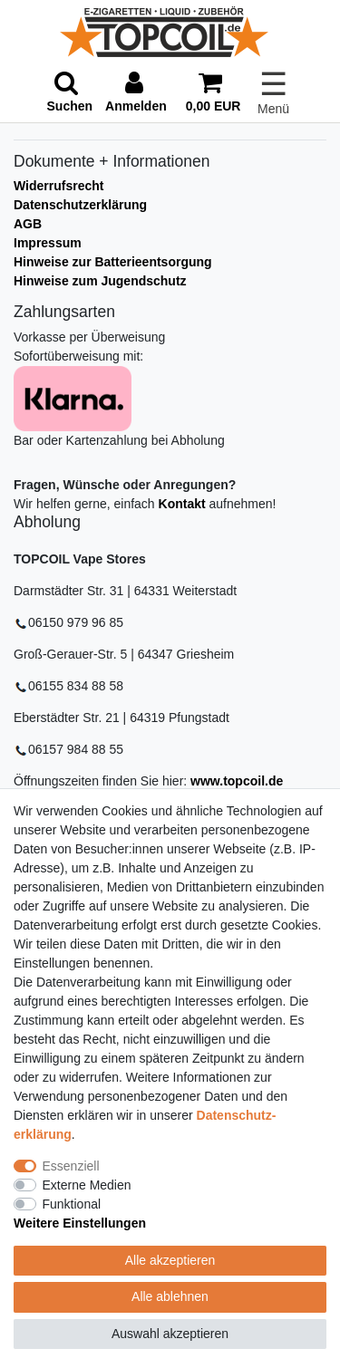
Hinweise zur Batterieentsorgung (113, 262)
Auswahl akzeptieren (170, 1333)
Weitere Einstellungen (80, 1223)
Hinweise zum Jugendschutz (100, 281)
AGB (28, 224)
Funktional (72, 1204)
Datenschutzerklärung (80, 204)
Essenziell (71, 1166)
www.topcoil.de (236, 781)
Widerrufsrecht (58, 185)
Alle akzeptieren (170, 1260)
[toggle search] (70, 92)
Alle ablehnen (170, 1296)
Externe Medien (87, 1185)
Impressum (48, 243)
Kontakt (182, 503)
